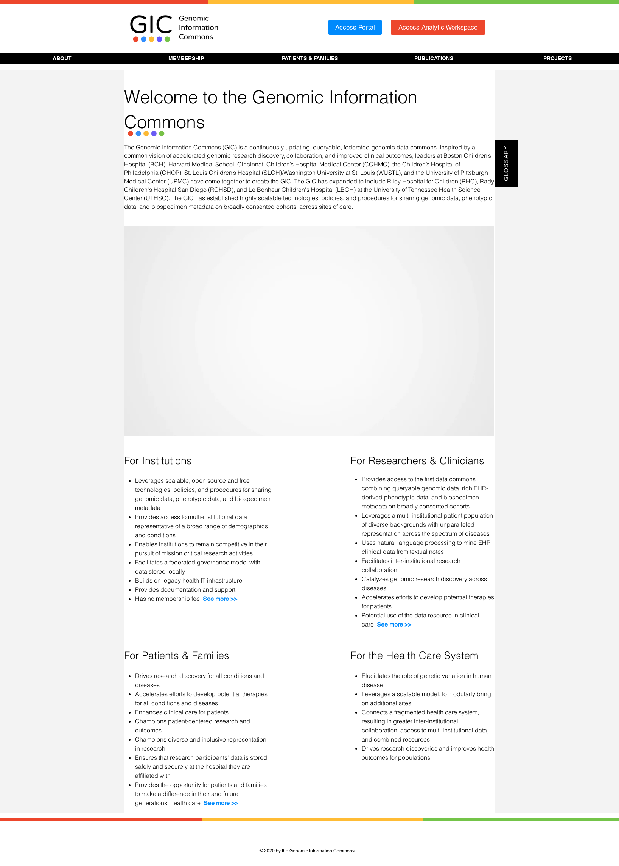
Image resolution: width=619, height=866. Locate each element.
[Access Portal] (355, 27)
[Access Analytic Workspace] (438, 27)
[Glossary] (506, 163)
